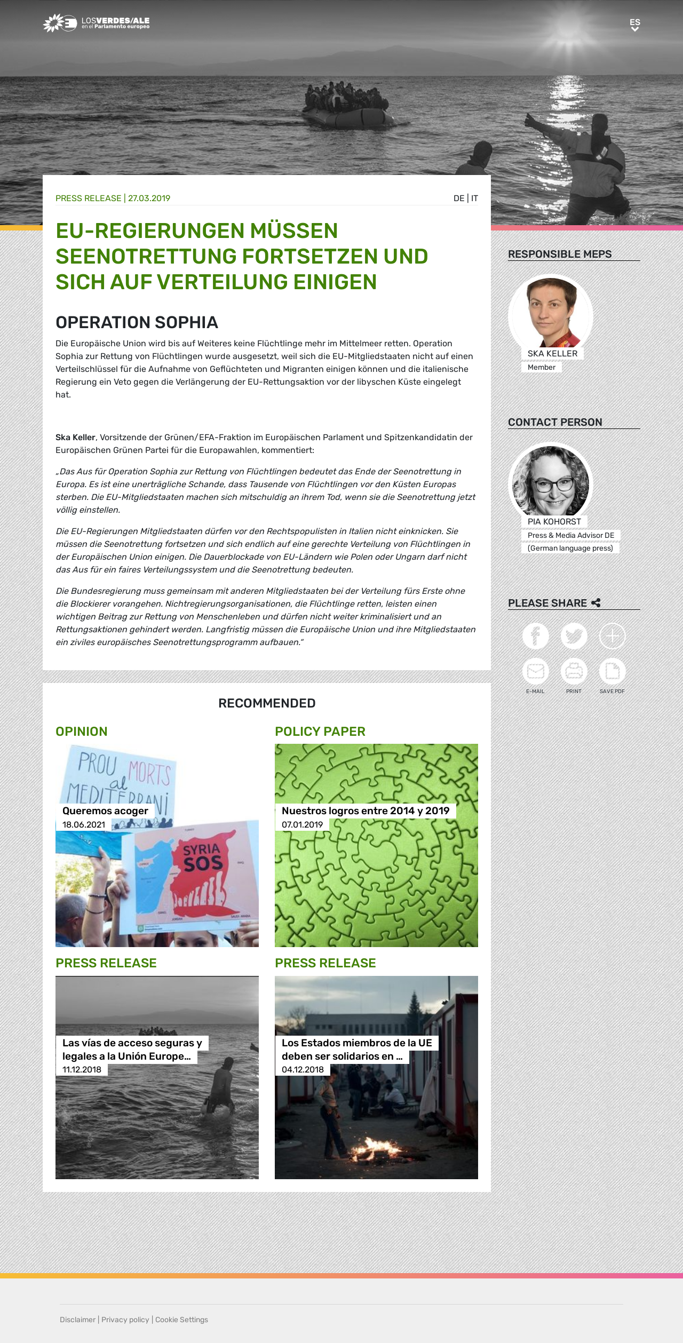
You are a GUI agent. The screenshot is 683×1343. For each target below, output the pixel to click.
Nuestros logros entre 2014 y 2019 (366, 811)
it (474, 198)
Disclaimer (78, 1319)
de (459, 198)
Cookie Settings (181, 1319)
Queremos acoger (105, 811)
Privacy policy (125, 1319)
